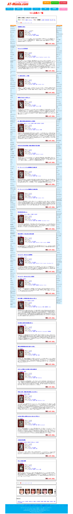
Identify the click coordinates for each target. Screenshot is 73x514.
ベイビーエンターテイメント (59, 199)
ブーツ (49, 57)
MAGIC (58, 220)
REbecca (58, 291)
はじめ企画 (58, 119)
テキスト (30, 19)
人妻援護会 (58, 146)
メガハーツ (58, 250)
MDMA (11, 123)
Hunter (58, 131)
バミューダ (58, 127)
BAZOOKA (58, 121)
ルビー (58, 282)
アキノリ (11, 37)
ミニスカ (39, 84)
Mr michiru (58, 231)
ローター (20, 505)
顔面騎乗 (37, 35)
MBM (11, 125)
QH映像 (11, 172)
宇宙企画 (11, 78)
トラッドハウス (59, 84)
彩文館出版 (12, 226)
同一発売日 (34, 34)
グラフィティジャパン (13, 188)
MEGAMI (58, 252)
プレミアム (58, 192)
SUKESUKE (12, 287)
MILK (57, 243)
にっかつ (58, 108)
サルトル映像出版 (13, 236)
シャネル (29, 123)
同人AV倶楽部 (59, 73)
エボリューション (13, 115)
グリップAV (12, 190)
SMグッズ (32, 505)
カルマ (11, 159)
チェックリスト (55, 2)
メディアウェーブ (59, 255)
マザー (58, 218)
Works (57, 297)
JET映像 (11, 241)
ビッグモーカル (59, 144)
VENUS (58, 136)
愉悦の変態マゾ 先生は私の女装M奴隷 (26, 233)
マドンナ (58, 224)
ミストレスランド (59, 234)
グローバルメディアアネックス (13, 197)
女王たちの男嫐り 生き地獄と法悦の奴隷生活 (27, 369)
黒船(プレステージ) (13, 201)
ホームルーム (59, 202)
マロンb (58, 226)
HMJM (58, 125)
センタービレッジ (59, 29)
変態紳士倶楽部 (59, 200)
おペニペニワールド (13, 139)
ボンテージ (41, 57)
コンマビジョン (13, 222)
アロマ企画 (12, 54)
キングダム (12, 177)
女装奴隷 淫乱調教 (22, 440)
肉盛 (57, 106)
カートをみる (63, 2)
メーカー (27, 8)
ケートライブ (12, 207)
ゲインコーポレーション (13, 206)
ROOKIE (58, 278)
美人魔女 (58, 142)
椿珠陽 (32, 123)
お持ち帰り (12, 142)
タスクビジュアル (59, 44)
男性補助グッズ (44, 505)
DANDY (58, 48)
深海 (11, 278)
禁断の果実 (12, 179)
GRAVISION (12, 185)
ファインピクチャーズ (59, 163)
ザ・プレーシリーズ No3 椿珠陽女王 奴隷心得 (27, 167)
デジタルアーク (59, 63)
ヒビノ (58, 151)
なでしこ (58, 99)
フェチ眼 (58, 174)
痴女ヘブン (58, 54)
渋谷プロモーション (13, 257)
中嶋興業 (58, 93)
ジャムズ (11, 261)
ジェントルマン (13, 243)
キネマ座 (11, 168)
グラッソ (11, 183)
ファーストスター (59, 160)
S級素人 (11, 95)
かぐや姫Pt (12, 151)
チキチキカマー (59, 52)
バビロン (58, 123)
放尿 (36, 84)
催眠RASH (12, 230)
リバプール (58, 276)
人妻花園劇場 (59, 147)
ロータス (58, 293)
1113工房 (11, 67)
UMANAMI (12, 80)
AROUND (11, 52)
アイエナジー (12, 28)
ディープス (58, 60)
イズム (11, 63)
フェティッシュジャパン (59, 178)
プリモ (58, 185)
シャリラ (11, 263)
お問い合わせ (46, 2)
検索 (45, 8)
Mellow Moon (59, 259)
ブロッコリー (59, 196)
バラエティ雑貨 (65, 505)
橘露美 (25, 325)
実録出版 (11, 250)
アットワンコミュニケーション (13, 46)
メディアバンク (59, 256)
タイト (58, 37)
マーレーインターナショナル (59, 214)
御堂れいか (33, 442)
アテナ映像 (12, 47)
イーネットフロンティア (13, 61)
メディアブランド (59, 258)
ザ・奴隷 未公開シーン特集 (23, 75)
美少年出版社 (59, 140)
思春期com (12, 248)
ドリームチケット (59, 89)
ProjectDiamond (59, 194)
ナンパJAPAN (59, 103)
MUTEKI (58, 248)
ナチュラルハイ (59, 97)
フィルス (58, 170)
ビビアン (58, 149)
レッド (58, 289)
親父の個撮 (12, 144)
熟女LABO (12, 274)
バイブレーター (16, 505)
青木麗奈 (21, 325)
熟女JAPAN (12, 269)
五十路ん (11, 65)
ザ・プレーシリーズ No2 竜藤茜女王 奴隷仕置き (28, 189)
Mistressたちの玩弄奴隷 (23, 48)
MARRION (58, 228)
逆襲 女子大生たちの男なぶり (24, 97)
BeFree (58, 138)
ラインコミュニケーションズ (59, 272)
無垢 (57, 246)
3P (52, 263)
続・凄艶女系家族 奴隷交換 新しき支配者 (26, 121)
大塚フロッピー (13, 129)
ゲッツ (11, 211)
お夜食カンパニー (13, 146)
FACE (57, 172)
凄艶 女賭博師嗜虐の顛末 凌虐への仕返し (26, 346)
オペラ (11, 140)
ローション (35, 505)
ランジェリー (57, 505)
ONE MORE (58, 302)
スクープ (11, 286)
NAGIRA (58, 95)
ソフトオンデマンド (59, 36)
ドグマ (58, 78)
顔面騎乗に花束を (21, 26)
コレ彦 (11, 220)
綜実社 (58, 32)
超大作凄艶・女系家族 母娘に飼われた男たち (27, 298)
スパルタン (12, 297)
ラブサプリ (48, 505)
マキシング (58, 215)
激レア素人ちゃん (13, 210)
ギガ (11, 164)
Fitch (57, 168)
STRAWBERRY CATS (12, 292)
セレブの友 (58, 26)
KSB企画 (11, 202)
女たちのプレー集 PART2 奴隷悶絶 (25, 254)
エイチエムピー (13, 84)
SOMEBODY (12, 233)
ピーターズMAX (59, 134)
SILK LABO (12, 276)
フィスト (37, 469)
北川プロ (30, 31)
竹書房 (58, 41)
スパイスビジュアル (13, 296)
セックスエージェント (13, 303)
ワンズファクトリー (59, 301)
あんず (11, 56)
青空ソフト (12, 35)
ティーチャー (59, 58)
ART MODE (12, 26)
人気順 (42, 19)
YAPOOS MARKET (58, 264)
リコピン (58, 274)
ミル (57, 241)
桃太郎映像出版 (59, 261)
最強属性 (11, 224)
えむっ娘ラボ (12, 121)
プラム (58, 181)
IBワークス (12, 32)
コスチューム (53, 505)
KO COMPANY (12, 203)
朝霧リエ (21, 99)
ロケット (58, 295)
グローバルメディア (13, 195)
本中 (57, 207)
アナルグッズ (28, 505)
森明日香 (38, 123)
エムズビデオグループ (13, 120)
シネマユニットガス (13, 255)
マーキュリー (59, 211)
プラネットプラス (59, 180)
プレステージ (59, 190)
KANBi (11, 162)
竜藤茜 (25, 99)
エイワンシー (12, 88)
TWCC (58, 56)
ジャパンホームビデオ (13, 260)
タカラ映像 (58, 39)
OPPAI (11, 134)
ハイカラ (58, 114)
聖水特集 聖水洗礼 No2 (22, 212)
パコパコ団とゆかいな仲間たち (59, 118)
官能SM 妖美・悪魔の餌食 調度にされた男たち (27, 391)
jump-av (11, 265)
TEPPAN (58, 67)
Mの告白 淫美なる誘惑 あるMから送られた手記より (29, 416)
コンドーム (39, 505)
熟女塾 (11, 271)
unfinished (11, 58)
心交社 (11, 280)
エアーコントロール (13, 83)
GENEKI (11, 213)
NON (57, 112)
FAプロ (11, 108)
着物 (41, 129)
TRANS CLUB (59, 86)
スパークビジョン (13, 294)
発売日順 (47, 19)
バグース (58, 116)
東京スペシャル (59, 71)
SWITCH (11, 282)
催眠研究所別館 (13, 228)
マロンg (58, 230)
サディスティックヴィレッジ (13, 232)
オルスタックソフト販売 (13, 148)
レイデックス (59, 286)
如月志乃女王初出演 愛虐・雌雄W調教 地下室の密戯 (29, 145)
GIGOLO (11, 246)
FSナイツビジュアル (13, 111)
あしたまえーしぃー (13, 42)
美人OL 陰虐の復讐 (22, 460)
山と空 (58, 265)
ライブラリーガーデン (59, 270)
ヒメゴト (58, 153)
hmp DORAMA (12, 86)
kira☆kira (11, 174)
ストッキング (44, 220)
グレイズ (11, 192)
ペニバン (37, 57)
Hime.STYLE (59, 155)
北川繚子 (42, 123)
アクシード (12, 39)
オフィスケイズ (13, 136)
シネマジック (12, 252)
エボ (11, 112)
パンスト (45, 57)
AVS (11, 91)
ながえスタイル (59, 91)
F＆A (11, 106)
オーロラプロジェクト (13, 131)
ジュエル (11, 267)
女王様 (34, 35)
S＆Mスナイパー (13, 93)
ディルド (24, 505)
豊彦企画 (58, 82)
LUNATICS (58, 280)
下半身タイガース (13, 156)
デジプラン (58, 65)
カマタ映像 (12, 157)
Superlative (12, 284)
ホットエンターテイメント (59, 206)
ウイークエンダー (13, 75)
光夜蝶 (11, 215)
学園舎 (11, 149)
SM (29, 35)
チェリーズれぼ (59, 50)
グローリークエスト (13, 199)
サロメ (11, 237)
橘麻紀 (21, 278)
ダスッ (58, 45)
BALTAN (58, 129)
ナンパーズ (58, 101)
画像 (27, 19)
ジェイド (11, 239)
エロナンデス (12, 127)
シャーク (11, 258)
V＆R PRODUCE (59, 166)
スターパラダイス (13, 290)
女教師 (34, 331)
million (58, 239)
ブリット (58, 183)
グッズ (63, 8)
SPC (11, 99)
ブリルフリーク (59, 187)
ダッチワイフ (12, 505)
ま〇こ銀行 (58, 209)
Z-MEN (11, 304)
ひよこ (58, 157)
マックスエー (59, 222)
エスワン (11, 101)
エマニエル (12, 116)
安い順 (51, 19)
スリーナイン (12, 299)
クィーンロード (13, 181)
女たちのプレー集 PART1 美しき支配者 (26, 276)
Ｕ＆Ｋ (58, 267)
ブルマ (41, 242)
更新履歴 (54, 8)
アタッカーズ (12, 43)
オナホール (7, 505)
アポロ (11, 50)
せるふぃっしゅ (13, 306)
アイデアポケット (13, 31)
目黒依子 (21, 123)
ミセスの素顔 (59, 235)
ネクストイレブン (59, 111)
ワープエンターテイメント (59, 300)
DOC (57, 80)
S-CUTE (11, 97)
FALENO (58, 164)
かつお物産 (12, 153)
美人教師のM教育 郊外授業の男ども (25, 322)
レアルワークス (59, 284)
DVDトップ (9, 8)
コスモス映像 (12, 218)
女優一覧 (18, 8)
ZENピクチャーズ (59, 31)
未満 (57, 237)
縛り (31, 35)
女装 (36, 448)
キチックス (12, 166)
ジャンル (36, 8)
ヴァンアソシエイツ (13, 72)
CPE (11, 170)
